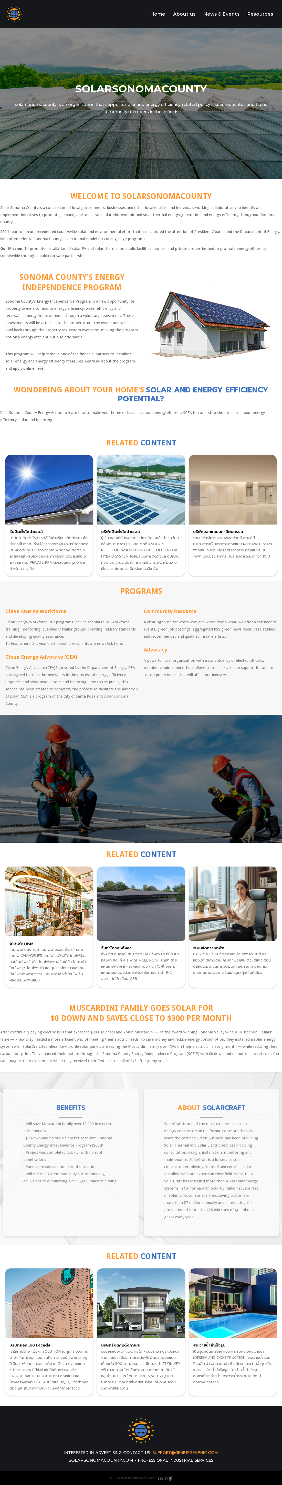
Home (157, 14)
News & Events (221, 14)
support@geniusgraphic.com (185, 1453)
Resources (260, 14)
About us (184, 14)
